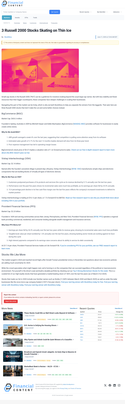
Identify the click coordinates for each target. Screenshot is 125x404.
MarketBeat (29, 319)
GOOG (82, 326)
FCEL (62, 319)
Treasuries (54, 23)
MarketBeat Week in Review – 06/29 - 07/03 (42, 370)
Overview (17, 23)
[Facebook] (110, 391)
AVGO (60, 363)
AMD (81, 320)
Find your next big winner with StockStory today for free (82, 282)
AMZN (82, 314)
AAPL (81, 317)
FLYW (43, 347)
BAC (81, 323)
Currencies (33, 23)
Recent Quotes (84, 12)
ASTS (59, 319)
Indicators (116, 12)
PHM (49, 334)
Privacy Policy (64, 392)
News (25, 23)
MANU (69, 378)
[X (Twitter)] (105, 391)
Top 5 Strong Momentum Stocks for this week (90, 271)
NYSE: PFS (98, 217)
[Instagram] (119, 391)
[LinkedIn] (114, 391)
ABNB (40, 347)
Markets (7, 18)
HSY (66, 378)
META (81, 328)
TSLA (81, 340)
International (44, 23)
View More (73, 308)
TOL (52, 334)
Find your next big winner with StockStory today (42, 285)
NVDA (64, 363)
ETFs (26, 18)
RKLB (73, 319)
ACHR (55, 319)
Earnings (50, 363)
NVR (46, 334)
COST (62, 378)
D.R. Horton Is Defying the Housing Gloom (41, 326)
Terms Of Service (76, 392)
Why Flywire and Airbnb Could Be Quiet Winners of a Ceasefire (49, 341)
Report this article (10, 301)
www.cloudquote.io (68, 388)
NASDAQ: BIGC (79, 124)
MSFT (81, 331)
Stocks (17, 18)
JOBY (66, 319)
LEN (42, 334)
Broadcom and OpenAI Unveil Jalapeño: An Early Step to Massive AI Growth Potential (50, 356)
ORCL (81, 337)
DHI (39, 334)
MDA (73, 378)
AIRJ (54, 378)
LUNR (70, 319)
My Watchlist (101, 12)
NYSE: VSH (76, 169)
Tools (35, 18)
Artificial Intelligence (42, 319)
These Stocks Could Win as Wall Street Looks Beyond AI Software (50, 313)
